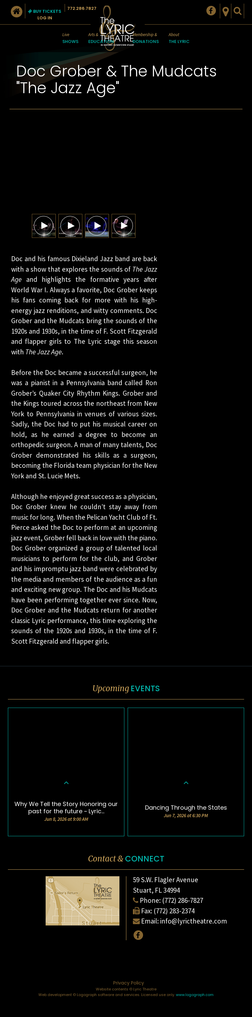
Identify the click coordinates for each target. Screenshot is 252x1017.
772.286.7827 (81, 8)
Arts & (101, 38)
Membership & (146, 38)
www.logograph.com (195, 994)
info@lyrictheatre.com (193, 921)
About (179, 38)
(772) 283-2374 (174, 910)
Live (70, 38)
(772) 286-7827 (182, 900)
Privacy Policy (128, 983)
